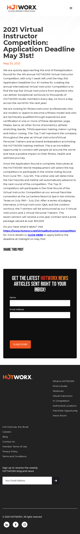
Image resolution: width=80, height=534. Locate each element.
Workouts (58, 391)
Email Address (17, 309)
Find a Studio (60, 386)
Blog (5, 436)
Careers (6, 431)
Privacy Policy (9, 451)
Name (13, 297)
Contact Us (8, 441)
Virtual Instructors (62, 396)
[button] (71, 8)
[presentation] (34, 328)
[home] (21, 7)
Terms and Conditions (14, 456)
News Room (60, 415)
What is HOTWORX (63, 381)
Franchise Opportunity (65, 410)
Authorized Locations (64, 405)
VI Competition (61, 400)
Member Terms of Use (14, 446)
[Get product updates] (27, 481)
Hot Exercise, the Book (15, 427)
